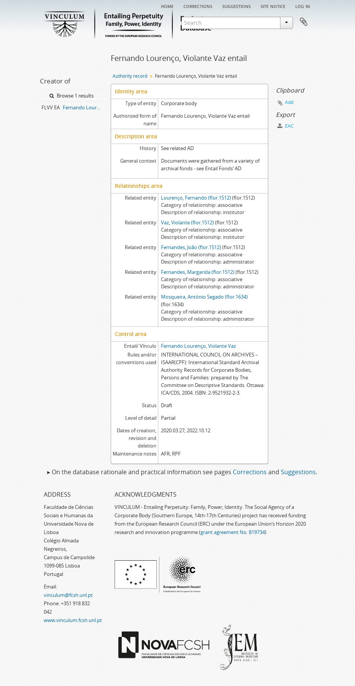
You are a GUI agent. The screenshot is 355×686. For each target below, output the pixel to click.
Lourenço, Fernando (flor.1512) (196, 197)
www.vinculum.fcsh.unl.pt (73, 620)
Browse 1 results (71, 95)
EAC (285, 126)
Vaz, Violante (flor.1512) (187, 222)
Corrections (197, 6)
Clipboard (303, 22)
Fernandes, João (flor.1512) (191, 247)
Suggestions (236, 6)
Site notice (273, 6)
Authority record (130, 76)
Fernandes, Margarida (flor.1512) (197, 272)
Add (289, 102)
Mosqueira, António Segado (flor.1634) (204, 296)
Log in (302, 6)
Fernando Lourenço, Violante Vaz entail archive (83, 107)
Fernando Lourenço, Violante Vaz (198, 345)
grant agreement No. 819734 (233, 532)
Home (167, 6)
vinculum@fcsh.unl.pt (68, 595)
